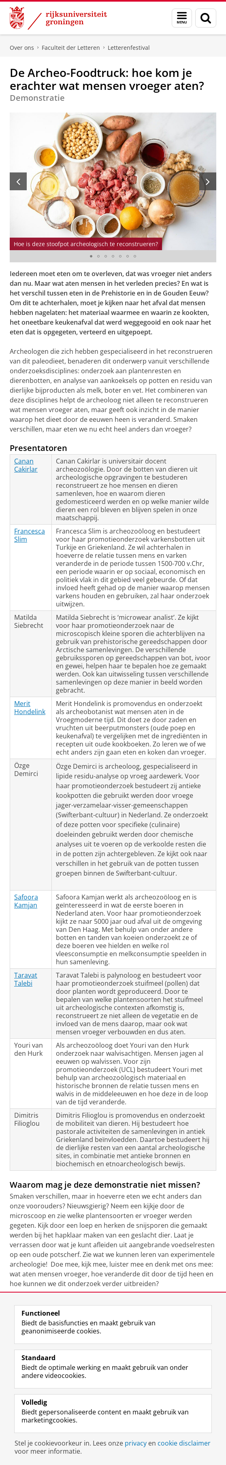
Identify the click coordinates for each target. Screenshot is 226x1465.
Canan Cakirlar (26, 465)
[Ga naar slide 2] (98, 256)
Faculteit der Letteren (71, 47)
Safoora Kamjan (26, 901)
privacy (136, 1443)
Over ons (22, 47)
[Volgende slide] (207, 181)
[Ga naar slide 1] (91, 256)
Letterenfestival (129, 47)
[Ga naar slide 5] (120, 256)
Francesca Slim (29, 535)
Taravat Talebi (25, 979)
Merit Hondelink (29, 707)
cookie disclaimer (184, 1443)
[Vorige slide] (18, 181)
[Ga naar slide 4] (113, 256)
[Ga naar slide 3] (105, 256)
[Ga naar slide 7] (135, 256)
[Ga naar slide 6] (127, 256)
